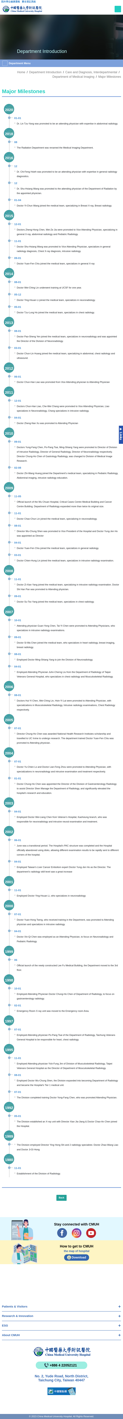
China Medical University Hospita (61, 1351)
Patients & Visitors (14, 1306)
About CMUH (11, 1335)
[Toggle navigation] (118, 9)
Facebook (62, 1233)
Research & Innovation (17, 1316)
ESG (5, 1325)
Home (21, 72)
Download (79, 1257)
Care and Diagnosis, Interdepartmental (91, 72)
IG (76, 1233)
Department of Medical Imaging (73, 76)
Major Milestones (109, 76)
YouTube (91, 1233)
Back (61, 1197)
